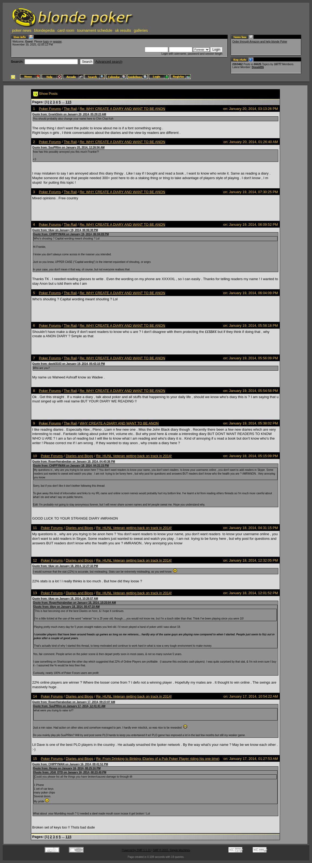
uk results (123, 30)
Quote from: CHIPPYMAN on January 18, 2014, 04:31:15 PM (71, 465)
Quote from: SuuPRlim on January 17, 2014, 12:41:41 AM (69, 706)
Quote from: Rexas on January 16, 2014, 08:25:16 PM (67, 768)
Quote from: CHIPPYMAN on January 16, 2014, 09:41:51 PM (70, 764)
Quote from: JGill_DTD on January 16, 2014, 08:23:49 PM (70, 772)
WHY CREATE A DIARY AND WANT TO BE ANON (119, 423)
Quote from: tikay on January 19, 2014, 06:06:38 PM (65, 230)
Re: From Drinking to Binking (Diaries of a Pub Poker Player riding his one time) (158, 759)
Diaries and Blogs (79, 456)
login (46, 41)
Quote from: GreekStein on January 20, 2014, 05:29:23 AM (69, 114)
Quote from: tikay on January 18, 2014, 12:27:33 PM (65, 566)
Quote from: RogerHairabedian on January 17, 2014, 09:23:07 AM (73, 702)
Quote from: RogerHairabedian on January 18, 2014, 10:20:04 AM (74, 602)
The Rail (70, 109)
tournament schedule (94, 30)
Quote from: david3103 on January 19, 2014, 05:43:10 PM (68, 363)
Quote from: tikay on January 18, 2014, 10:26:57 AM (65, 598)
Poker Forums (50, 109)
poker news (22, 30)
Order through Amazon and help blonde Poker (259, 41)
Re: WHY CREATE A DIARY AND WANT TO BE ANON (122, 109)
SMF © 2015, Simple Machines (171, 850)
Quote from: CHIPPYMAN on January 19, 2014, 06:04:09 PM (71, 234)
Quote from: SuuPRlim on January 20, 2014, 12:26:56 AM (68, 147)
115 (68, 102)
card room (65, 30)
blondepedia (44, 30)
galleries (141, 30)
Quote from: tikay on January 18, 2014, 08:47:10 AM (67, 606)
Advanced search (108, 62)
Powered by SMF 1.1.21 (136, 850)
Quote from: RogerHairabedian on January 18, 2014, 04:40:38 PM (73, 461)
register (57, 41)
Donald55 (258, 67)
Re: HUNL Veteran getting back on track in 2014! (134, 456)
